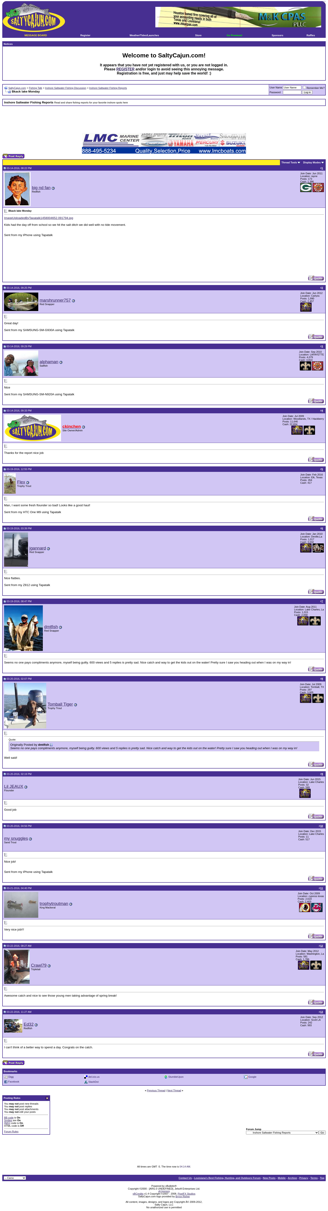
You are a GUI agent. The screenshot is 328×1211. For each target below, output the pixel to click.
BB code (9, 1117)
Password (275, 92)
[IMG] (7, 1123)
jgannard (37, 548)
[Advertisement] (164, 119)
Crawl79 (38, 965)
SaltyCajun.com (17, 88)
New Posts (269, 1178)
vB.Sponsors (164, 1191)
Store (198, 35)
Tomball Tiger (60, 704)
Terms (314, 1178)
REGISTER (125, 69)
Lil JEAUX (13, 786)
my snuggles (16, 838)
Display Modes (312, 162)
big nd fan (41, 187)
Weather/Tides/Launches (144, 35)
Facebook (13, 1081)
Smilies (8, 1120)
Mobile (282, 1178)
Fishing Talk (35, 88)
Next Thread (174, 1090)
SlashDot (93, 1081)
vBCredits (138, 1193)
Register (85, 35)
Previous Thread (156, 1090)
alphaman (49, 361)
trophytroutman (54, 903)
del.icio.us (94, 1076)
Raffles (311, 35)
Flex (21, 482)
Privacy (303, 1178)
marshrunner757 (55, 300)
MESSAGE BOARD (35, 35)
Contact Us (185, 1178)
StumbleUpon (176, 1076)
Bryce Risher (182, 1196)
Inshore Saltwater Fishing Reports (108, 88)
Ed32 (29, 1024)
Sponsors (277, 35)
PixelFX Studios (186, 1193)
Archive (292, 1178)
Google (252, 1076)
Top (322, 1178)
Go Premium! (234, 35)
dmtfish (51, 626)
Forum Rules (11, 1131)
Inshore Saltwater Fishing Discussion (65, 88)
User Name (276, 87)
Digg (11, 1076)
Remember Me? (314, 88)
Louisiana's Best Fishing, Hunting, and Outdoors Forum (227, 1178)
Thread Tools (289, 162)
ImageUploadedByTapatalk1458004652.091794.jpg (38, 218)
